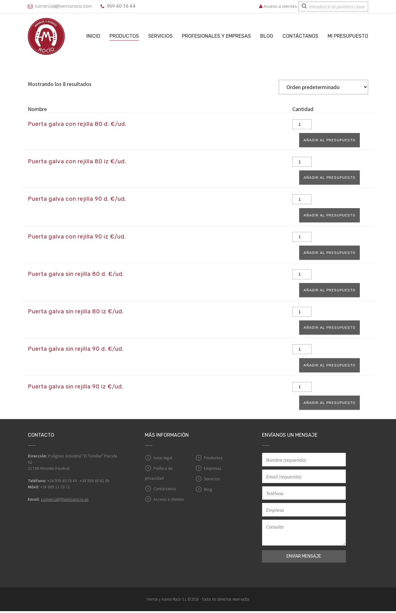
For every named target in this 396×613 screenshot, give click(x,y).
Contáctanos (300, 36)
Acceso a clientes (278, 6)
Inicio (93, 36)
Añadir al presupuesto (332, 140)
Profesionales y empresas (216, 36)
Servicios (160, 36)
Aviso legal (162, 459)
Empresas (212, 470)
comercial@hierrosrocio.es (64, 501)
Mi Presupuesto (348, 36)
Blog (266, 36)
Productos (124, 36)
